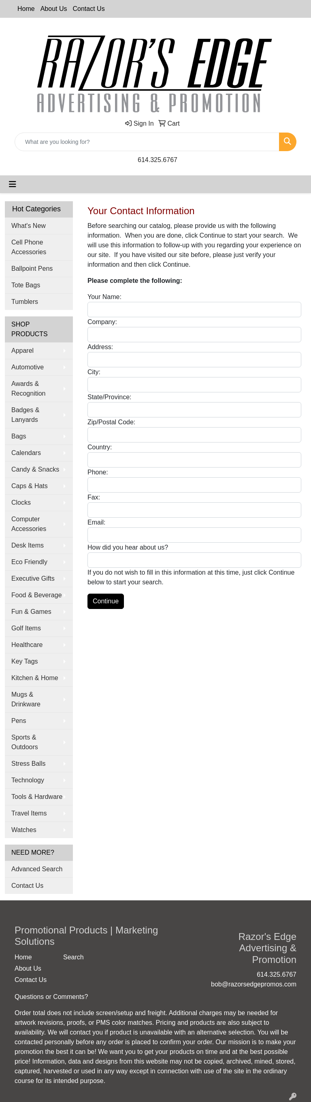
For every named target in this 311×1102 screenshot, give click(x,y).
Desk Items (27, 545)
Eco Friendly (29, 561)
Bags (18, 436)
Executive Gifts (33, 578)
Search (73, 957)
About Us (53, 8)
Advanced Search (36, 869)
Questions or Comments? (51, 996)
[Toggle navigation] (12, 184)
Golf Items (26, 628)
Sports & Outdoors (24, 742)
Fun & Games (31, 611)
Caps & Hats (29, 486)
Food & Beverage (36, 595)
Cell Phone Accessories (28, 247)
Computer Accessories (28, 524)
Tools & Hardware (36, 796)
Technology (27, 780)
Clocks (21, 502)
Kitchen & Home (34, 677)
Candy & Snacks (35, 469)
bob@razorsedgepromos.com (253, 984)
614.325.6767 (157, 159)
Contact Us (89, 8)
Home (26, 8)
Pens (18, 720)
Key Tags (24, 661)
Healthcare (27, 644)
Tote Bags (25, 285)
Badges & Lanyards (25, 415)
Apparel (22, 350)
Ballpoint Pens (32, 268)
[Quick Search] (147, 142)
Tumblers (24, 301)
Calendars (26, 452)
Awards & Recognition (28, 388)
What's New (28, 225)
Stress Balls (28, 763)
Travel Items (29, 813)
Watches (23, 829)
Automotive (27, 367)
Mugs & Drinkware (25, 699)
